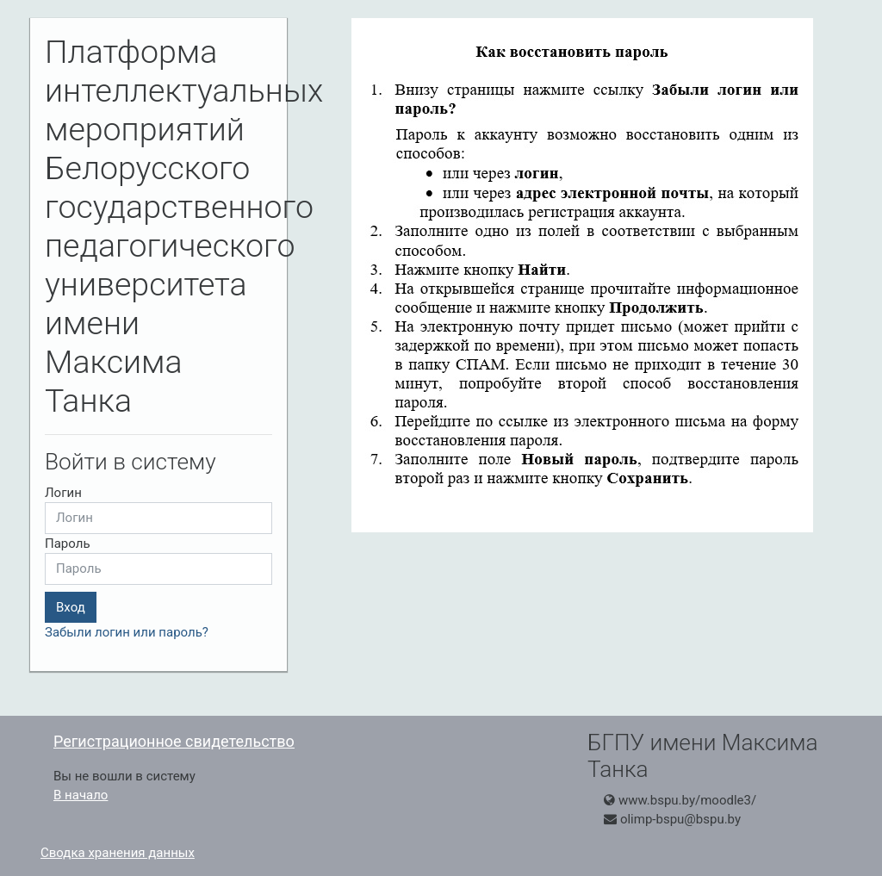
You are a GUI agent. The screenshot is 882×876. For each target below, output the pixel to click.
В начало (80, 795)
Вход (70, 607)
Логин (63, 492)
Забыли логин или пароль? (126, 632)
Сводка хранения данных (117, 852)
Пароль (67, 543)
